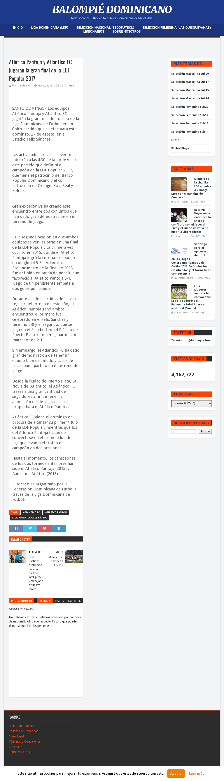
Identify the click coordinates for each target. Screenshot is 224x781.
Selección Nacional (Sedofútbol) (105, 28)
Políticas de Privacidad (23, 731)
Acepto (175, 773)
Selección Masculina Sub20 (190, 73)
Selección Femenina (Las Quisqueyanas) (176, 28)
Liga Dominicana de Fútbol (29, 518)
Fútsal (175, 140)
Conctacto (15, 747)
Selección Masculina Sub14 (190, 98)
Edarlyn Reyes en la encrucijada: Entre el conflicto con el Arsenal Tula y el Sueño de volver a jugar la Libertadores (191, 220)
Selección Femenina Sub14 (189, 131)
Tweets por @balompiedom (191, 340)
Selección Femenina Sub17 (189, 115)
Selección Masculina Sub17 (190, 81)
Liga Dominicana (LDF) (49, 28)
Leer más (196, 774)
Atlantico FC (31, 512)
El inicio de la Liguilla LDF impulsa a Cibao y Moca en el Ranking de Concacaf (191, 188)
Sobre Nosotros (126, 31)
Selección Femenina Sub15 (189, 123)
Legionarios (93, 31)
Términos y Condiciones (24, 741)
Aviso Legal (16, 736)
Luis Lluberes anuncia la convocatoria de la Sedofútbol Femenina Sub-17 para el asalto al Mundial (191, 297)
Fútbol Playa (180, 148)
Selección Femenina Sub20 (189, 106)
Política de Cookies (21, 726)
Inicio (18, 28)
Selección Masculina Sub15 (190, 90)
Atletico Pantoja (56, 512)
